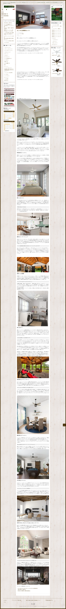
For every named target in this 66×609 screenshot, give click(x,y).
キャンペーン (6, 67)
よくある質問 (6, 80)
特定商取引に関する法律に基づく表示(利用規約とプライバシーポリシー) (9, 71)
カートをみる (6, 75)
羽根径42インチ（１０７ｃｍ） (56, 30)
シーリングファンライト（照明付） (56, 27)
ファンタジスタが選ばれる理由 (9, 42)
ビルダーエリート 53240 (56, 55)
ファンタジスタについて (8, 69)
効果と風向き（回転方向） (22, 589)
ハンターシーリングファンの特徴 (9, 38)
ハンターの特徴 (21, 33)
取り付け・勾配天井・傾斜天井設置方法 (24, 590)
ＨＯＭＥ (5, 12)
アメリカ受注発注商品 (8, 16)
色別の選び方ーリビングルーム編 (9, 28)
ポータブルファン (54, 44)
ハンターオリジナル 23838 (56, 73)
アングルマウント (55, 39)
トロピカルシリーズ (7, 53)
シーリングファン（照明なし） (56, 28)
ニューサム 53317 (55, 64)
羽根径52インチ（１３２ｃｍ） (56, 33)
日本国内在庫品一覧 (7, 14)
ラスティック (6, 55)
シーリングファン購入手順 (8, 74)
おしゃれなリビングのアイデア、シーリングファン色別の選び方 (28, 588)
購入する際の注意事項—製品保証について (9, 40)
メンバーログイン (7, 77)
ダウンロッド (55, 41)
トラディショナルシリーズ (8, 50)
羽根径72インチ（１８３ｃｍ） (56, 36)
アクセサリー (54, 38)
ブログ (5, 602)
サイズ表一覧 (6, 61)
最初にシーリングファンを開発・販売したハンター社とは (8, 32)
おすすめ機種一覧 (7, 64)
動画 (5, 66)
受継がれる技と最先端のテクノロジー (9, 36)
